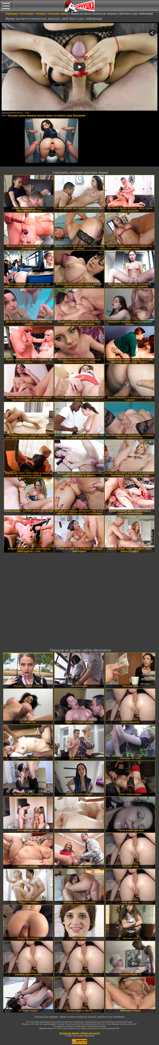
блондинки (79, 115)
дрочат (41, 115)
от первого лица (62, 115)
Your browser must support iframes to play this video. (79, 67)
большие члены (17, 115)
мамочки (32, 115)
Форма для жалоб (90, 1033)
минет (49, 115)
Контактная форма (69, 1033)
